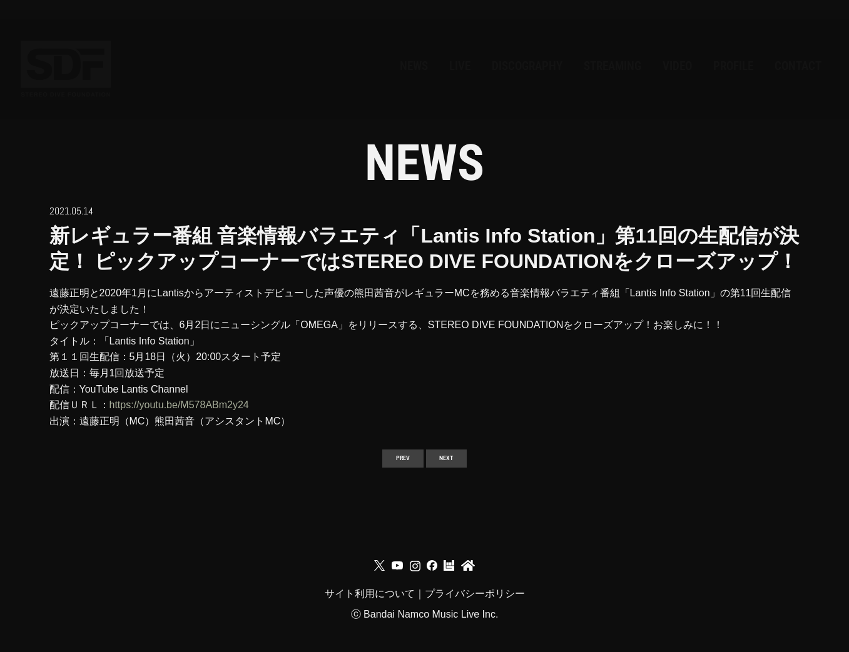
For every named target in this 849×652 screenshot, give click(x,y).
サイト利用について (370, 611)
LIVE (258, 48)
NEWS (188, 48)
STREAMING (494, 48)
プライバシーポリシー (475, 611)
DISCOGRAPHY (362, 48)
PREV (391, 462)
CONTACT (779, 48)
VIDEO (593, 48)
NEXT (457, 462)
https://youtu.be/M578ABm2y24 (179, 404)
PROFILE (680, 48)
